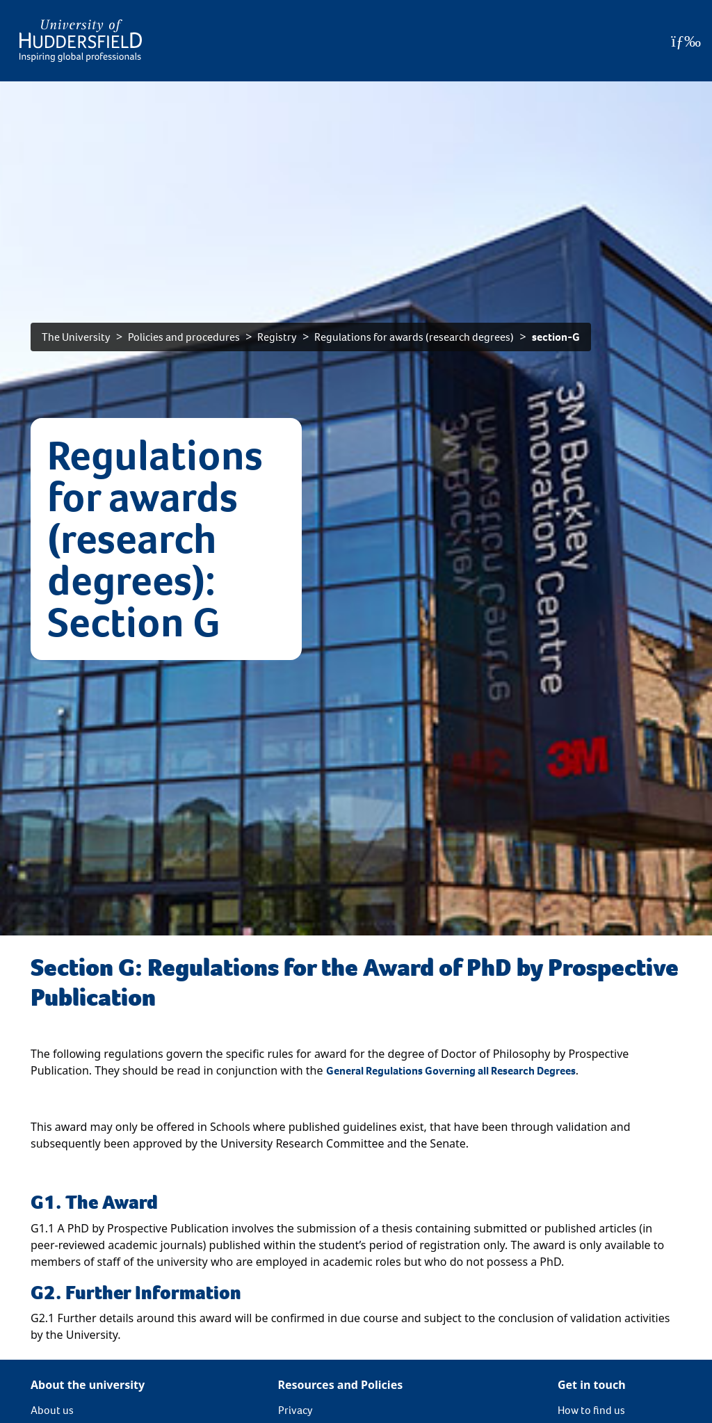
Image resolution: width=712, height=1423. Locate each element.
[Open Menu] (686, 41)
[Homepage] (80, 40)
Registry (277, 337)
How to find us (591, 1410)
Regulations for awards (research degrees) (414, 337)
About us (52, 1410)
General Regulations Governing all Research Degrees (451, 1070)
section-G (556, 337)
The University (76, 337)
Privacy (295, 1410)
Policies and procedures (184, 337)
